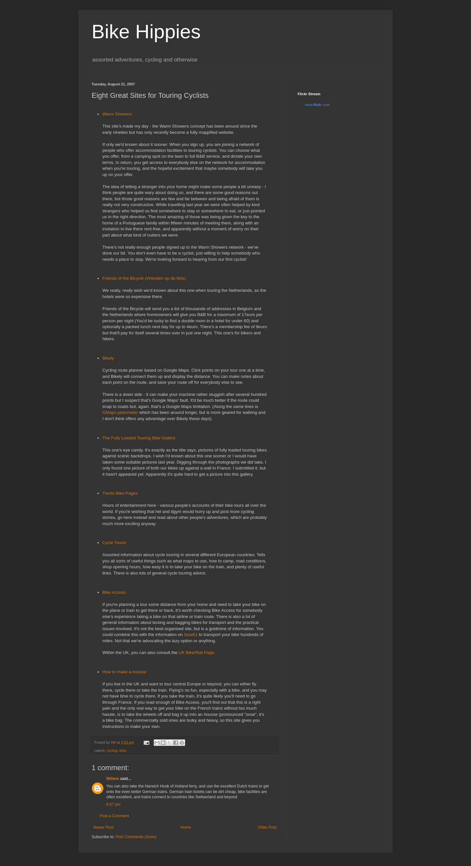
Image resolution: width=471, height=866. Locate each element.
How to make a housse (124, 671)
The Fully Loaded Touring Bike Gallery (138, 437)
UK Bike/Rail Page (196, 652)
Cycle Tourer (114, 542)
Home (186, 827)
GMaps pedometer (120, 412)
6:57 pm (113, 804)
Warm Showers (117, 114)
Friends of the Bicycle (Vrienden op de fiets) (144, 278)
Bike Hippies (146, 32)
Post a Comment (114, 816)
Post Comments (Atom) (135, 837)
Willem (112, 778)
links (123, 750)
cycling (112, 750)
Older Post (267, 827)
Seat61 (191, 634)
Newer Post (103, 827)
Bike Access (114, 592)
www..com (317, 105)
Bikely (108, 358)
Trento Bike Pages (120, 493)
